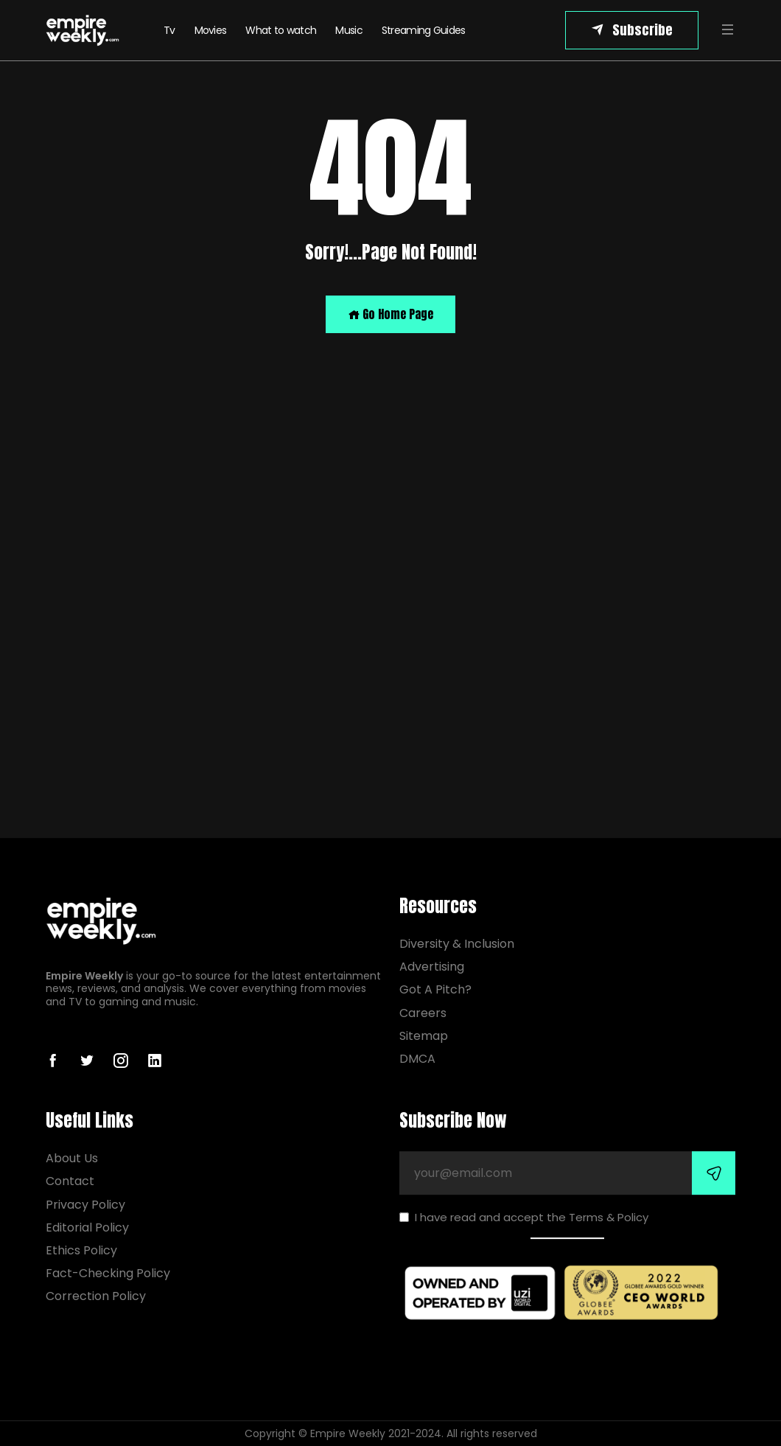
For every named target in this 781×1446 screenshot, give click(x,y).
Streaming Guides (424, 30)
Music (349, 30)
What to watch (280, 30)
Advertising (431, 967)
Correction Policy (96, 1296)
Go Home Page (390, 314)
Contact (70, 1181)
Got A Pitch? (435, 990)
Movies (211, 30)
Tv (169, 30)
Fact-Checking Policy (108, 1273)
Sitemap (423, 1036)
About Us (72, 1158)
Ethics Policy (81, 1250)
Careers (422, 1013)
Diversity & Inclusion (456, 944)
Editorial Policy (87, 1227)
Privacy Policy (85, 1205)
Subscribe (642, 30)
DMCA (417, 1059)
